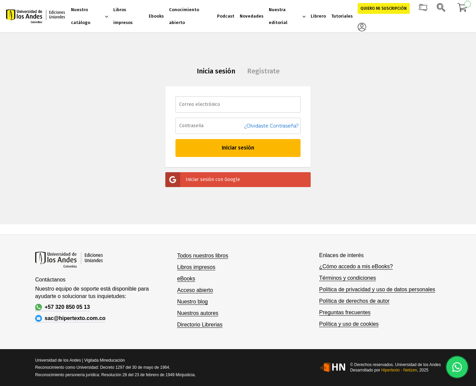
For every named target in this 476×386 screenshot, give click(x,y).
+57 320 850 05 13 (62, 307)
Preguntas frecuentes (345, 312)
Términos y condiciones (347, 278)
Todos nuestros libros (202, 255)
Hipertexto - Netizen (399, 370)
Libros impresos (196, 267)
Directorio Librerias (199, 324)
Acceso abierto (195, 290)
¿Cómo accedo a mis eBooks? (356, 266)
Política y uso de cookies (349, 324)
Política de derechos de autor (354, 301)
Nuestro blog (192, 301)
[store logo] (35, 16)
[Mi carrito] (462, 8)
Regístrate (263, 71)
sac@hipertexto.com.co (70, 318)
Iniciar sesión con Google (202, 179)
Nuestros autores (197, 313)
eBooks (186, 278)
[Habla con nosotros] (457, 367)
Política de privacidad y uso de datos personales (377, 289)
